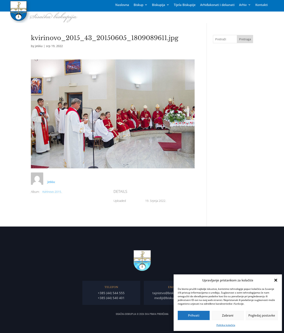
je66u (39, 46)
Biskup (138, 5)
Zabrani (227, 315)
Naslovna (122, 5)
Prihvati (193, 315)
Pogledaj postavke (261, 315)
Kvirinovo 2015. (52, 192)
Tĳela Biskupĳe (185, 5)
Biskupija (158, 5)
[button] (276, 280)
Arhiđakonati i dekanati (217, 5)
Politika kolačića (225, 325)
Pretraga (245, 39)
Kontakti (261, 5)
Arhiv (243, 5)
